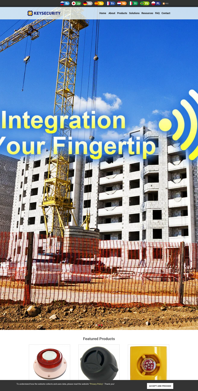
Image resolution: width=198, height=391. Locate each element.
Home (102, 13)
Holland (122, 3)
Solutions (134, 13)
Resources (147, 13)
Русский (65, 3)
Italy (133, 3)
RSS (166, 4)
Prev (9, 167)
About (112, 13)
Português (144, 3)
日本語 (76, 3)
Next (188, 167)
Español (99, 3)
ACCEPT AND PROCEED (160, 386)
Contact (166, 13)
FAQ (157, 13)
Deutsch (88, 3)
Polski (156, 3)
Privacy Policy (96, 384)
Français (110, 3)
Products (122, 13)
